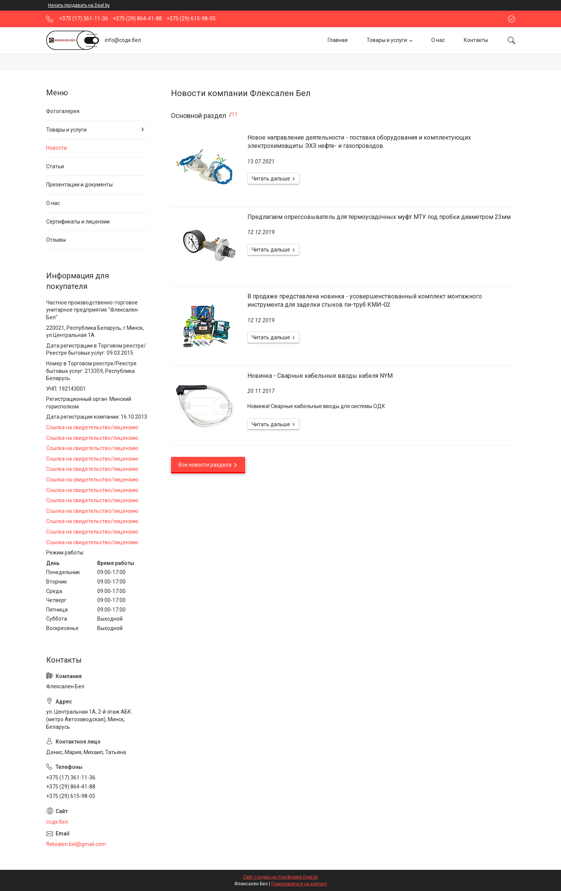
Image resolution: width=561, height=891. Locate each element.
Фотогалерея (62, 111)
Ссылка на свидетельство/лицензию (92, 427)
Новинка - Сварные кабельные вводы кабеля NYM (320, 375)
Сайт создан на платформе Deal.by (280, 877)
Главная (338, 40)
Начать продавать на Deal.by (79, 5)
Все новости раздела (205, 465)
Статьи (55, 166)
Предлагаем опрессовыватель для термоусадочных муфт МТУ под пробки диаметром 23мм (379, 216)
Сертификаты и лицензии (78, 222)
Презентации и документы (79, 185)
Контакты (476, 40)
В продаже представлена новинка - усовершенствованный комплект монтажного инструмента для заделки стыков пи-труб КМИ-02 (364, 300)
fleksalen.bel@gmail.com (76, 844)
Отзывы (56, 240)
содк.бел (57, 822)
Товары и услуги (387, 40)
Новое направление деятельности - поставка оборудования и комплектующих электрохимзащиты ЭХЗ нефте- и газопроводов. (359, 141)
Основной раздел (198, 116)
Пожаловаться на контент (299, 883)
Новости (56, 148)
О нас (438, 40)
